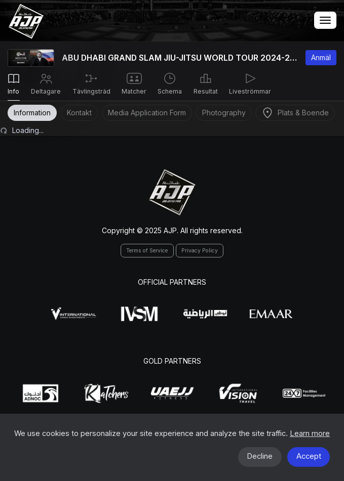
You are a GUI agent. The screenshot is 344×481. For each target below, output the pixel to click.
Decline (260, 456)
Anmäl (321, 57)
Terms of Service (147, 250)
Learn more (310, 433)
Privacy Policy (199, 250)
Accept (308, 456)
